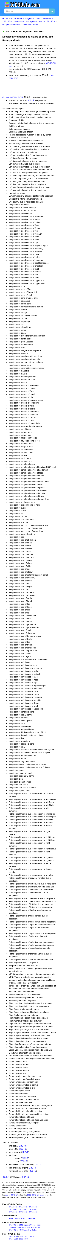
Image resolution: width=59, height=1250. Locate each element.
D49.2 (31, 101)
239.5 (32, 1169)
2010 (30, 1211)
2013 (51, 76)
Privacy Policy (20, 1220)
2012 (10, 1211)
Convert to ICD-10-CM (12, 98)
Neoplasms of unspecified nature (20, 25)
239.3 (37, 1165)
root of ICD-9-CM (11, 1196)
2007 (30, 1213)
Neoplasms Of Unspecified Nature (34, 21)
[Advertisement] (25, 88)
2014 (11, 79)
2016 (10, 1238)
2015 (16, 79)
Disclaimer (31, 1220)
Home (5, 18)
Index (15, 1208)
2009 (10, 1213)
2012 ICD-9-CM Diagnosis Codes (25, 18)
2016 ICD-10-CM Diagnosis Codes (22, 1227)
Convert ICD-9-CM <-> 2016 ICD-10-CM (24, 1229)
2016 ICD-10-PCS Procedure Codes (23, 1231)
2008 (20, 1213)
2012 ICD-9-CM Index (35, 1196)
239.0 (22, 1146)
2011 (20, 1211)
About (11, 1220)
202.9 (25, 1153)
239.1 (25, 1159)
